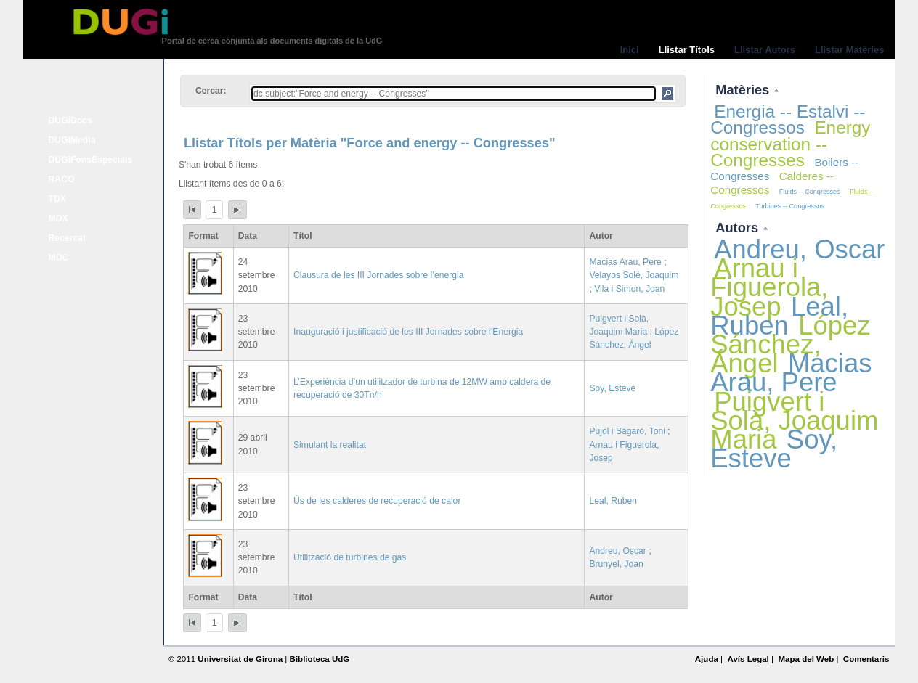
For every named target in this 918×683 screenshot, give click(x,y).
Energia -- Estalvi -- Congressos (787, 119)
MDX (58, 218)
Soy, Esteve (612, 388)
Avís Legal (747, 659)
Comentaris (866, 659)
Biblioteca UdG (320, 659)
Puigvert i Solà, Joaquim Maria (794, 420)
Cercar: (211, 91)
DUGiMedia (72, 140)
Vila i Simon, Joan (629, 289)
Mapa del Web (806, 659)
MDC (59, 258)
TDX (57, 199)
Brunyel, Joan (616, 564)
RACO (62, 179)
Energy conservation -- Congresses (790, 143)
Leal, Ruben (613, 501)
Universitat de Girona (240, 659)
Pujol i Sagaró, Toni (627, 431)
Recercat (67, 238)
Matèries (744, 89)
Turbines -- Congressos (789, 206)
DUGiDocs (70, 120)
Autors (738, 227)
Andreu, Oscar (617, 551)
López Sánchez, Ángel (790, 344)
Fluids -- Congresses (809, 191)
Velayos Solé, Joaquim (633, 275)
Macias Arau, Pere (625, 262)
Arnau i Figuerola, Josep (769, 287)
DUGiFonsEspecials (91, 160)
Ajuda (706, 659)
